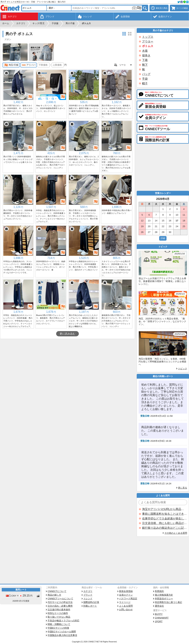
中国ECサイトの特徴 (58, 628)
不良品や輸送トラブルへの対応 (63, 620)
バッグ (146, 74)
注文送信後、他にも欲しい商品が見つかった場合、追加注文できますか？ (164, 523)
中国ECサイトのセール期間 (62, 631)
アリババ (28, 65)
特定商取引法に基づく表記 (168, 602)
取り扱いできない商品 (59, 617)
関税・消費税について (59, 624)
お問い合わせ (126, 609)
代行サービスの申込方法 (60, 602)
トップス (147, 36)
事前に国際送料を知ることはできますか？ (164, 513)
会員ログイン (126, 595)
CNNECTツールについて (60, 598)
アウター (147, 41)
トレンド (87, 598)
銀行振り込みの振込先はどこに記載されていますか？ (164, 527)
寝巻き (146, 55)
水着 (145, 50)
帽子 (145, 83)
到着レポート (90, 606)
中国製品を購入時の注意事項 (62, 635)
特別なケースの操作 (58, 613)
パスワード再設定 (128, 598)
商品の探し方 (54, 595)
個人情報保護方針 (164, 595)
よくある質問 (126, 606)
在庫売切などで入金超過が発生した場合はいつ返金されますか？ (164, 518)
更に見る (182, 487)
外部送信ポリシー (164, 598)
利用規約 (159, 591)
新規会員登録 (126, 591)
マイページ (124, 602)
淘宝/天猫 (11, 65)
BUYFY (158, 614)
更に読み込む (67, 333)
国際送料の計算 (91, 602)
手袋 (145, 78)
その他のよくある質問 (175, 533)
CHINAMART (162, 617)
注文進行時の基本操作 (59, 609)
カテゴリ (87, 591)
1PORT (158, 621)
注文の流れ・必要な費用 (60, 606)
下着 (145, 60)
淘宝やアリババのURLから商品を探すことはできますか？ (164, 509)
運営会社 (159, 606)
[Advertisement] (67, 365)
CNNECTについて (57, 591)
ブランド (87, 595)
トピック (182, 368)
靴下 (145, 64)
